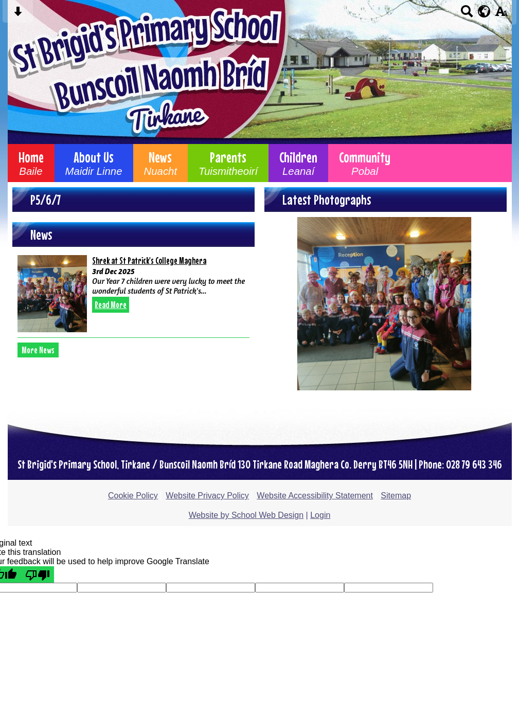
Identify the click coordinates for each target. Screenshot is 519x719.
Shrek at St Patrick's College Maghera (149, 260)
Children (298, 163)
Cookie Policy (133, 495)
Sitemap (396, 495)
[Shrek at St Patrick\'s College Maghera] (52, 293)
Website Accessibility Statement (315, 495)
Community (364, 163)
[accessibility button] (501, 14)
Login (320, 515)
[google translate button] (484, 11)
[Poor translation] (37, 574)
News (160, 163)
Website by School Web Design (246, 515)
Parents (228, 163)
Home (31, 163)
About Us (93, 163)
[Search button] (466, 14)
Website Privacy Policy (207, 495)
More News (38, 350)
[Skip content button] (17, 14)
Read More (111, 304)
